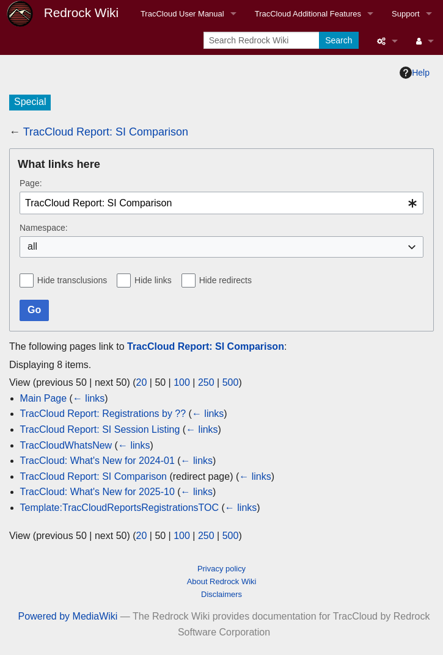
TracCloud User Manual (182, 13)
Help (415, 73)
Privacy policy (221, 568)
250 (206, 382)
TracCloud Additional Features (308, 13)
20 (141, 382)
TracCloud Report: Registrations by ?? (103, 413)
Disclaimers (221, 594)
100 (182, 382)
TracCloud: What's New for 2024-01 (97, 460)
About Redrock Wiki (222, 581)
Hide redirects (225, 280)
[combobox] (221, 203)
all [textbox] (32, 246)
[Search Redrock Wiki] (262, 40)
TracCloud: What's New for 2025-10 (97, 492)
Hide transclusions (72, 280)
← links (88, 398)
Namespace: (44, 228)
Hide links (153, 280)
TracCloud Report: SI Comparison (105, 132)
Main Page (43, 398)
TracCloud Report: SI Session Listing (100, 429)
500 (230, 382)
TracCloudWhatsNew (66, 445)
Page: (31, 183)
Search (338, 40)
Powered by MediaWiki (68, 616)
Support (406, 13)
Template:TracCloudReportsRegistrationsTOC (119, 507)
